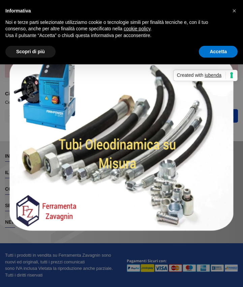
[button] (234, 10)
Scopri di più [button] (30, 51)
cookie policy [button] (137, 28)
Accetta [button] (218, 51)
